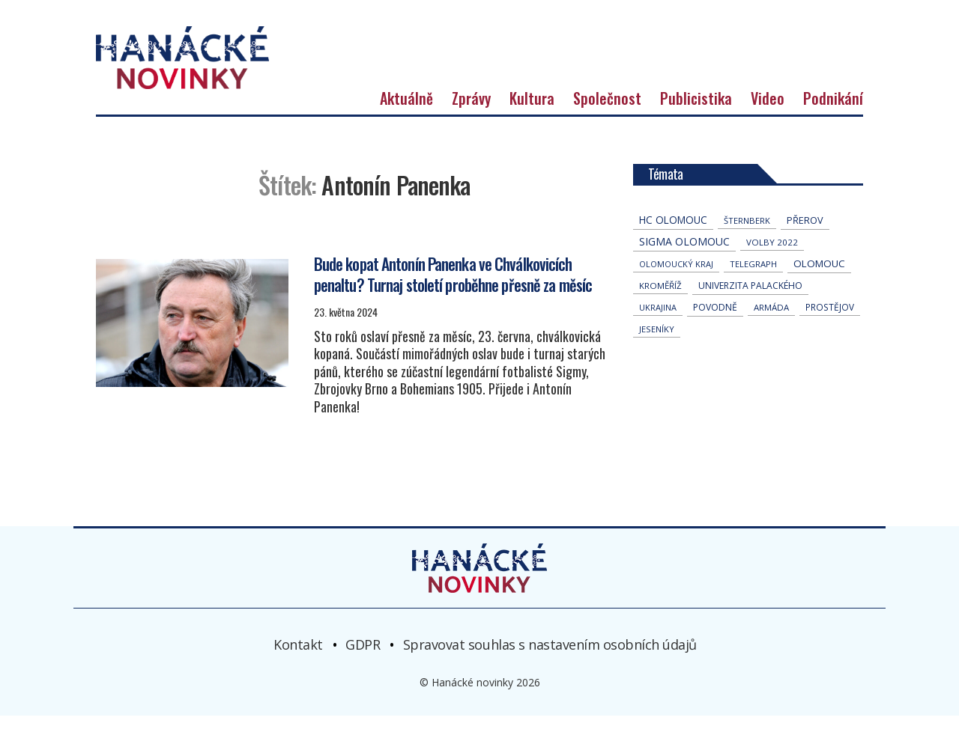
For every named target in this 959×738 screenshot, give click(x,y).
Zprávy (471, 121)
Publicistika (696, 121)
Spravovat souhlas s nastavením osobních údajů (550, 667)
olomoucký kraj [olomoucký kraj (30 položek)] (676, 287)
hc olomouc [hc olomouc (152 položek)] (673, 243)
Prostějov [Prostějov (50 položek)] (829, 330)
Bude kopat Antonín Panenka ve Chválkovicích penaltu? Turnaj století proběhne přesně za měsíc (453, 296)
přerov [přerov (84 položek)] (805, 243)
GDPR (362, 667)
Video (767, 121)
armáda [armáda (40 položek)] (771, 330)
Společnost (607, 121)
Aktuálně (406, 121)
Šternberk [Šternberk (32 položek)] (747, 243)
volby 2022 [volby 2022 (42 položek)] (772, 265)
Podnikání (833, 121)
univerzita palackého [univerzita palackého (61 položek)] (750, 308)
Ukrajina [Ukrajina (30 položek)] (658, 330)
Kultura (531, 121)
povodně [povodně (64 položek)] (715, 330)
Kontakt (298, 667)
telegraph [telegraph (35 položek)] (753, 287)
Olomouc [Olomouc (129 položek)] (819, 286)
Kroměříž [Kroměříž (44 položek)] (660, 308)
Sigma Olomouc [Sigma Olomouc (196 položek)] (684, 264)
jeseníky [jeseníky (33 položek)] (656, 352)
